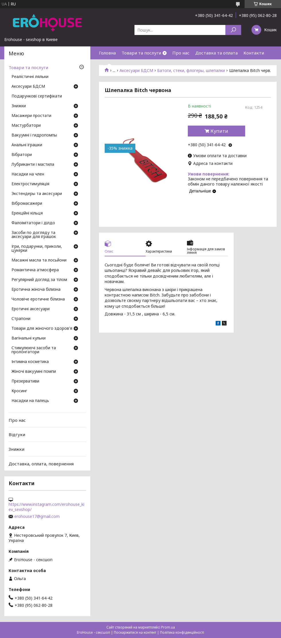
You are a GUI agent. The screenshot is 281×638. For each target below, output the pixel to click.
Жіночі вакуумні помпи (33, 371)
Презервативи (25, 381)
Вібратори (21, 155)
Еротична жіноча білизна (36, 289)
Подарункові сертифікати (36, 96)
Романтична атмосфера (35, 270)
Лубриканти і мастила (32, 164)
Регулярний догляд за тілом (39, 280)
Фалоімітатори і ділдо (33, 223)
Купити (219, 131)
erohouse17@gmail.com (37, 516)
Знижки (18, 106)
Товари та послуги (141, 53)
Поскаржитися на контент (135, 632)
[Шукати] (233, 30)
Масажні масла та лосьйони (39, 260)
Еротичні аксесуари (30, 309)
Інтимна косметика (30, 362)
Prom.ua (168, 627)
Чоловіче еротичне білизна (38, 299)
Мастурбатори (26, 125)
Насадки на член (27, 174)
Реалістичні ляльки (29, 77)
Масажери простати (31, 116)
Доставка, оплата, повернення (41, 463)
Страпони (20, 319)
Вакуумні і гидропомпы (34, 135)
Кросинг (19, 391)
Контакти (253, 53)
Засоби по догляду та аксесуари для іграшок (33, 235)
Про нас (181, 53)
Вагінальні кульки (28, 338)
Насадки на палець (30, 401)
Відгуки (17, 434)
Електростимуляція (30, 184)
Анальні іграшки (26, 145)
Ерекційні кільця (27, 213)
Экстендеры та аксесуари (36, 194)
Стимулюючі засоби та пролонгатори (33, 350)
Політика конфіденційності (182, 632)
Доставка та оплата (216, 53)
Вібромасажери (26, 203)
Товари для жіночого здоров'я (41, 328)
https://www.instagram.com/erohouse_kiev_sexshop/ (46, 507)
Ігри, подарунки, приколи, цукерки (36, 248)
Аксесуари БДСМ (28, 86)
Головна (107, 53)
